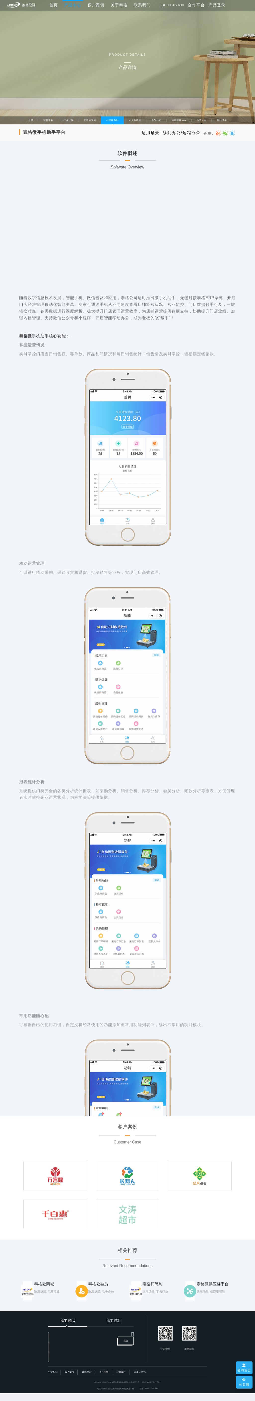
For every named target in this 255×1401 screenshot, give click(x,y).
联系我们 (142, 5)
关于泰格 (119, 5)
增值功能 (156, 120)
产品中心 (52, 1380)
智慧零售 (48, 120)
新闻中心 (86, 1380)
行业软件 (68, 120)
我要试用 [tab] (114, 1320)
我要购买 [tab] (68, 1320)
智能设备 (222, 120)
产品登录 (216, 5)
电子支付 (202, 120)
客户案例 (95, 5)
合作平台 (196, 5)
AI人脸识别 (135, 120)
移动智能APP (179, 120)
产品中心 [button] (72, 5)
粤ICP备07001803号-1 (151, 1390)
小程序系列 (112, 120)
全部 (30, 120)
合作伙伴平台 (140, 1380)
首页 (53, 5)
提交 (126, 1354)
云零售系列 (90, 120)
